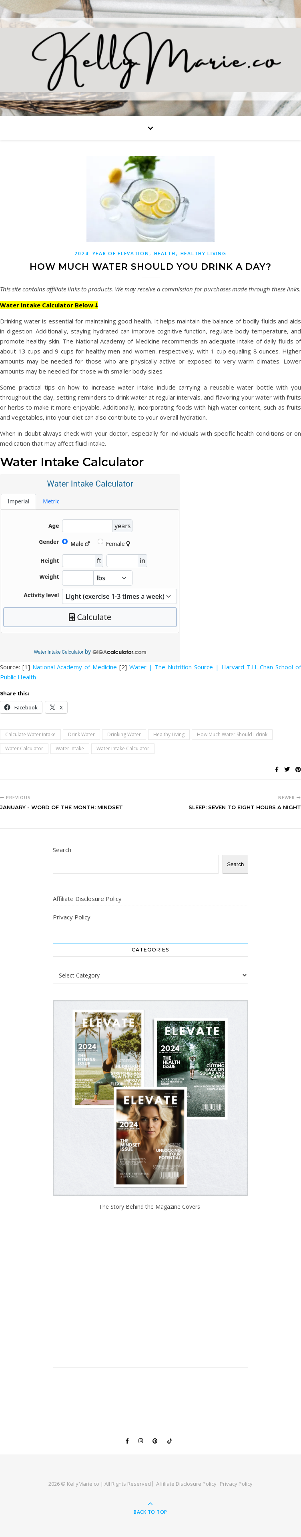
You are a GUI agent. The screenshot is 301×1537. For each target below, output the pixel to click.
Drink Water (81, 734)
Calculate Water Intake (30, 734)
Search (62, 850)
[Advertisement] (151, 1289)
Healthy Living (204, 253)
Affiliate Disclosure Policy (87, 899)
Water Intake (70, 748)
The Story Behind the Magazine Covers (150, 1206)
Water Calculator (24, 748)
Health (165, 253)
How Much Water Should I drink (232, 734)
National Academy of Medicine (74, 667)
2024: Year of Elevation (111, 253)
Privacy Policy (71, 917)
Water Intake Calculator (58, 652)
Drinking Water (124, 734)
